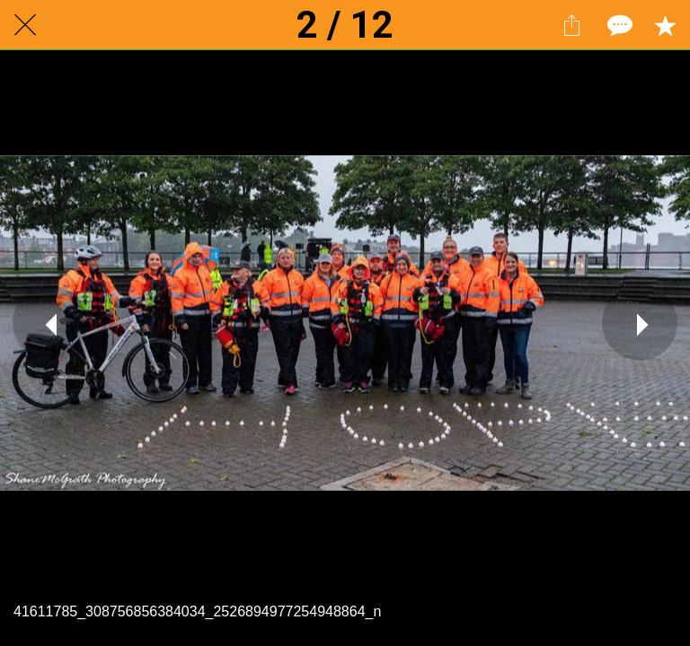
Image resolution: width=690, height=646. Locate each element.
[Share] (571, 25)
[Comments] (618, 25)
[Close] (25, 25)
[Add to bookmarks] (664, 25)
